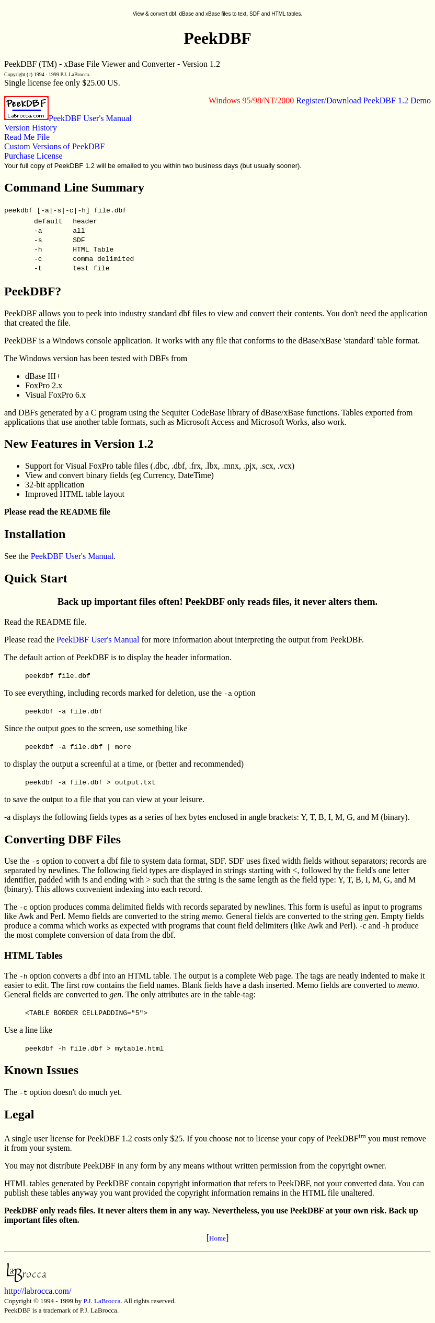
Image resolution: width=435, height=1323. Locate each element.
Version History (30, 127)
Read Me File (27, 137)
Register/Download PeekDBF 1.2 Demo (363, 100)
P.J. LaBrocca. (102, 1301)
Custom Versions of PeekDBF (54, 146)
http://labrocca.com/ (37, 1286)
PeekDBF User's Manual (90, 118)
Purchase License (33, 155)
